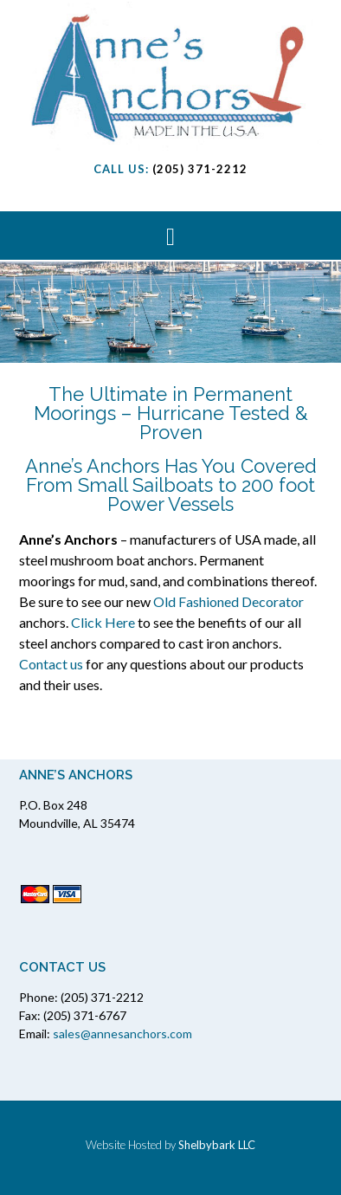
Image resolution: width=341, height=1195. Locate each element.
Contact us (51, 664)
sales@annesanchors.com (122, 1033)
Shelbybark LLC (216, 1145)
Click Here (103, 622)
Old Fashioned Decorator (228, 601)
